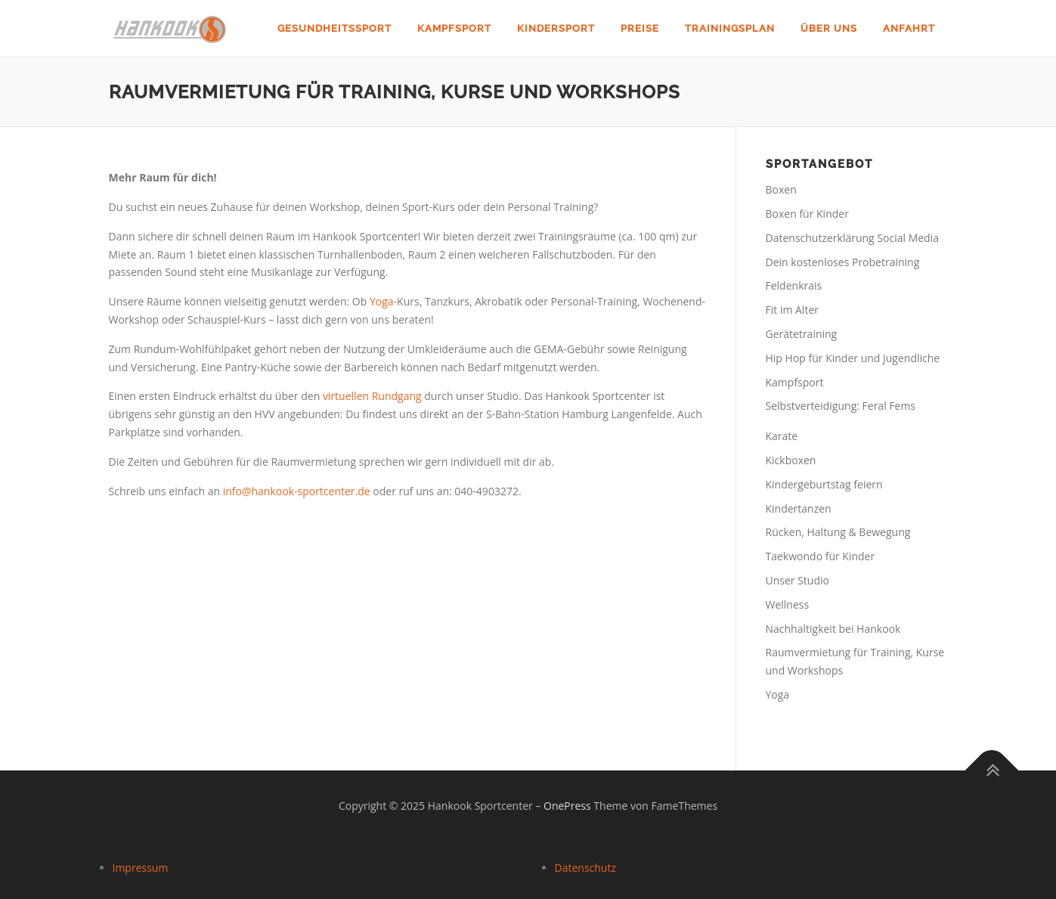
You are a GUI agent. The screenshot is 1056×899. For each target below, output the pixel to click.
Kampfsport (454, 28)
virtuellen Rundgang (372, 396)
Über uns (829, 28)
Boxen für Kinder (807, 213)
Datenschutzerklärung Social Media (852, 238)
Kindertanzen (798, 508)
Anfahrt (909, 28)
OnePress (567, 805)
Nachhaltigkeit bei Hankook (833, 629)
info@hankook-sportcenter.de (296, 491)
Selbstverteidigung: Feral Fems (841, 405)
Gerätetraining (802, 334)
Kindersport (556, 28)
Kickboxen (791, 460)
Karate (782, 436)
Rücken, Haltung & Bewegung (838, 532)
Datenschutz (585, 867)
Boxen (781, 189)
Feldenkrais (794, 285)
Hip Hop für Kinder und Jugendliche (853, 358)
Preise (640, 28)
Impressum (141, 867)
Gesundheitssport (334, 28)
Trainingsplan (730, 28)
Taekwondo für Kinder (820, 556)
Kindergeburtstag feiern (824, 484)
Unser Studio (797, 580)
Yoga (382, 301)
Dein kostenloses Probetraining (843, 262)
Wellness (788, 604)
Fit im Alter (792, 309)
